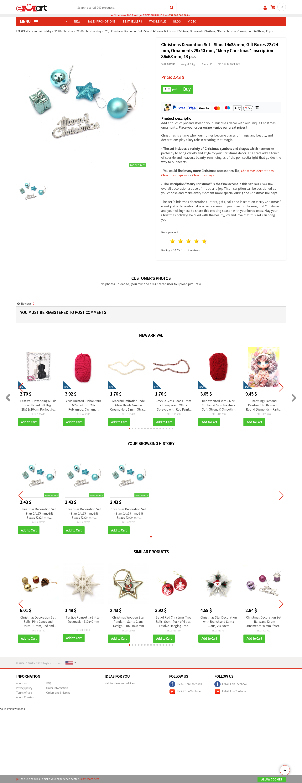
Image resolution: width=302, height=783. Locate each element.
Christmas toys (203, 175)
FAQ (48, 683)
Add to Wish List (229, 64)
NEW (77, 21)
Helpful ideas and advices (120, 683)
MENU (29, 21)
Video (192, 21)
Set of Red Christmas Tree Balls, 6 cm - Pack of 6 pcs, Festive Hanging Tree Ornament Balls (173, 621)
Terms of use (24, 692)
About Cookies (25, 697)
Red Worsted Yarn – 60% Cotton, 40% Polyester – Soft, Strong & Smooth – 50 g (218, 405)
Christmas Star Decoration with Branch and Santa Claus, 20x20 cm (218, 621)
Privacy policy (24, 688)
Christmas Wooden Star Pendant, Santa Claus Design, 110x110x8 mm (128, 621)
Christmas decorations (257, 171)
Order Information (57, 688)
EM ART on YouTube (185, 691)
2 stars (181, 241)
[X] (17, 779)
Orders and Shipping (58, 692)
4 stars (196, 241)
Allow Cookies (271, 779)
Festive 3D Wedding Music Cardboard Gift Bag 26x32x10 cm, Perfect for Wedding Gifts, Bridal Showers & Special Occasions (38, 405)
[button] (129, 428)
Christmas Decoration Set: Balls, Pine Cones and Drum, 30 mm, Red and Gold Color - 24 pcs (38, 621)
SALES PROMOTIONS (101, 21)
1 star (173, 241)
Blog (177, 21)
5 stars (204, 241)
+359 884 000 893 (177, 15)
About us (21, 683)
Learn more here (89, 779)
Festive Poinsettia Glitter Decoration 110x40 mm (83, 619)
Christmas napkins (174, 175)
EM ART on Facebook (185, 684)
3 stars (189, 241)
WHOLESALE (157, 21)
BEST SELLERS (132, 21)
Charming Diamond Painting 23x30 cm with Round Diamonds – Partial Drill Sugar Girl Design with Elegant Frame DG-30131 (264, 405)
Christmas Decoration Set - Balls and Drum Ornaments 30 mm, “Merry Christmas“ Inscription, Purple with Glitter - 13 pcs (264, 621)
